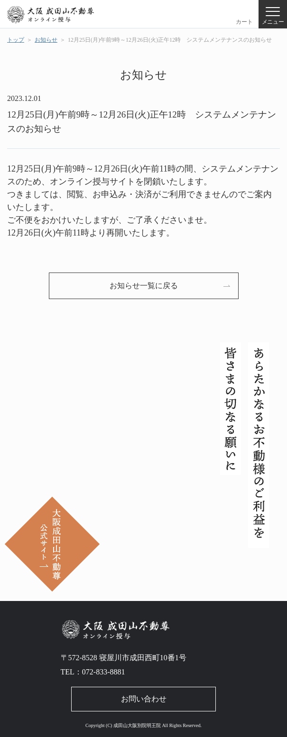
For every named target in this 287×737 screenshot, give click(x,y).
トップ (15, 39)
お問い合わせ (144, 699)
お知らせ (46, 39)
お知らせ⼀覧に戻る (144, 286)
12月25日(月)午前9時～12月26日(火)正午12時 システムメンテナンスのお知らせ (170, 39)
